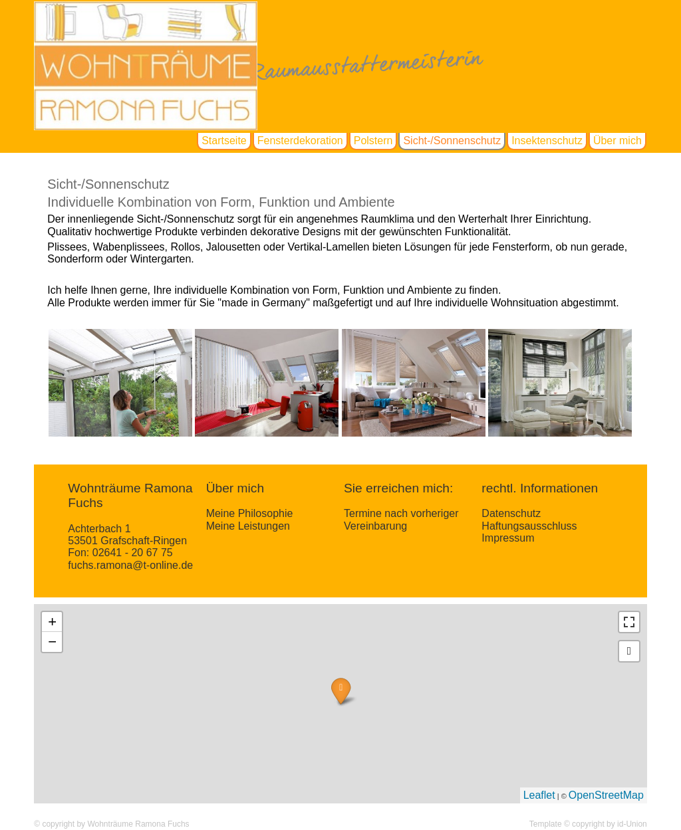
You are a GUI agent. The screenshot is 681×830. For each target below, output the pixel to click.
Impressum (507, 538)
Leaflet (539, 795)
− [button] (52, 641)
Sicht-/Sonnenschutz (452, 140)
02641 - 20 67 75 (132, 552)
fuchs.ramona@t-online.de (130, 565)
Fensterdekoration (300, 140)
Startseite (224, 140)
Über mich (617, 140)
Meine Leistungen (248, 526)
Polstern (373, 140)
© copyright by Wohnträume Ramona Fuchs (111, 824)
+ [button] (52, 621)
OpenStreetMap (606, 795)
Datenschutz (511, 513)
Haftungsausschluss (529, 526)
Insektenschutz (547, 140)
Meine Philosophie (249, 513)
